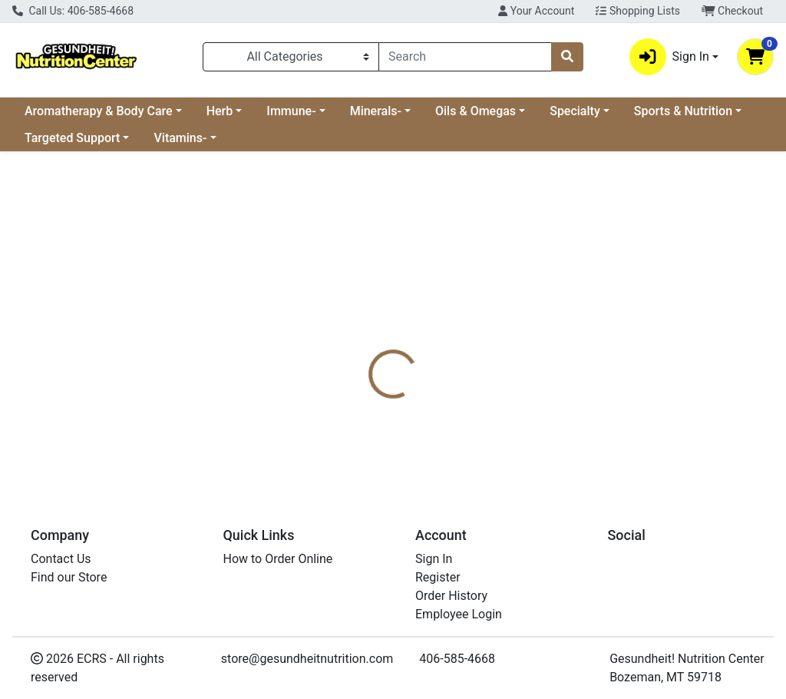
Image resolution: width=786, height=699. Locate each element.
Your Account (536, 11)
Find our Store (69, 577)
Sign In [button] (669, 56)
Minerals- (375, 111)
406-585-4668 (457, 658)
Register (438, 577)
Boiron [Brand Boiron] (499, 406)
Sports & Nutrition (683, 111)
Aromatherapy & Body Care (99, 111)
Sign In (433, 559)
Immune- (290, 111)
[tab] (369, 348)
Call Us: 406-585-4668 (73, 11)
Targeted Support (72, 138)
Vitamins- (180, 138)
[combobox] (465, 56)
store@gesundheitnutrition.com (307, 658)
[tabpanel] (556, 421)
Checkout (732, 11)
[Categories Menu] (291, 56)
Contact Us (61, 559)
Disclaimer (506, 349)
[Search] (465, 56)
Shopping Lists (638, 11)
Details (369, 349)
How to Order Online (278, 559)
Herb (219, 111)
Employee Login (458, 614)
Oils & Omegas (475, 111)
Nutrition (432, 349)
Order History (451, 595)
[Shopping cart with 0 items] (755, 56)
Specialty (575, 111)
